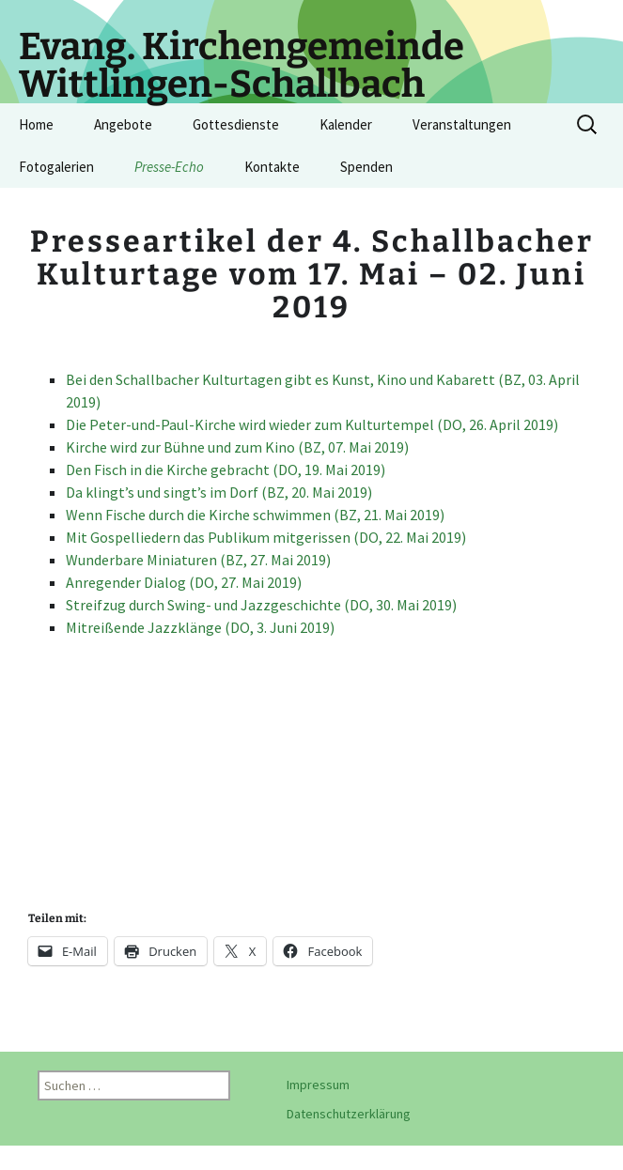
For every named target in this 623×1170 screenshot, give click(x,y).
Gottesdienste (236, 124)
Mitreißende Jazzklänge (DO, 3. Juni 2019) (200, 627)
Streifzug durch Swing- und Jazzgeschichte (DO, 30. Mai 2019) (261, 604)
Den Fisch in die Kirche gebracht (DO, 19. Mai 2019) (225, 469)
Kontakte (272, 167)
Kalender (345, 124)
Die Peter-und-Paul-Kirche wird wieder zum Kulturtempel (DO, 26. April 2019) (312, 424)
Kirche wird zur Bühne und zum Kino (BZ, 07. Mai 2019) (237, 447)
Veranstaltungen (462, 124)
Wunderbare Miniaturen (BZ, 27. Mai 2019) (198, 559)
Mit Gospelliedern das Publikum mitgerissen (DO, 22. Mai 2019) (266, 537)
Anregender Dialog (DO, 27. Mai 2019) (184, 582)
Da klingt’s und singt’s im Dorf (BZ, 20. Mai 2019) (219, 492)
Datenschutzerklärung (349, 1113)
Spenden (366, 167)
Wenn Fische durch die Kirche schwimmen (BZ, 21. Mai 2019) (255, 514)
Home (36, 124)
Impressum (318, 1084)
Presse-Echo (169, 167)
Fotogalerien (56, 167)
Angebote (123, 124)
